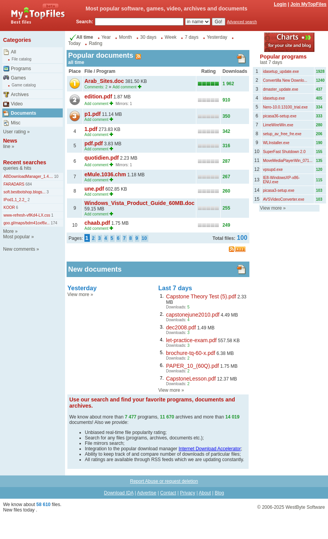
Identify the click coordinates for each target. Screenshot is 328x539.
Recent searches (24, 162)
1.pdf (90, 129)
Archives (20, 94)
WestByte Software (305, 507)
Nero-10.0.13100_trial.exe (285, 107)
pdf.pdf (93, 143)
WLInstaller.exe (276, 143)
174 (53, 223)
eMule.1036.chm (105, 174)
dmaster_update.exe (280, 89)
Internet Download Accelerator (210, 448)
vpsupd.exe (273, 169)
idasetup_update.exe (281, 71)
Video (16, 104)
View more (78, 294)
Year (106, 37)
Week (170, 37)
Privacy (187, 493)
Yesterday (217, 37)
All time (80, 37)
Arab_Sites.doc (104, 81)
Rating (95, 43)
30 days (148, 37)
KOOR (9, 207)
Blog (219, 493)
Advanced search (242, 22)
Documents (23, 113)
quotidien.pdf (101, 158)
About (205, 493)
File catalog (21, 59)
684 (28, 184)
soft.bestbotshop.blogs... (24, 192)
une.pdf (94, 189)
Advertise (146, 493)
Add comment (125, 87)
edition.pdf (98, 96)
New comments (19, 249)
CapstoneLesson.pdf (191, 378)
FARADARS (13, 184)
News (10, 141)
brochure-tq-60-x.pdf (190, 353)
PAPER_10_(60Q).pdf (192, 366)
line (6, 146)
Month (125, 37)
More (8, 231)
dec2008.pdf (181, 327)
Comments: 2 (95, 87)
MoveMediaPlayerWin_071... (288, 160)
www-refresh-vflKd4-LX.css (26, 215)
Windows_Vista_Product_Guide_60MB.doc (139, 203)
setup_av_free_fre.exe (282, 134)
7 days (191, 37)
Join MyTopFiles (308, 4)
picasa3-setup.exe (278, 190)
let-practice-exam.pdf (191, 340)
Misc (16, 123)
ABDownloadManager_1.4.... (28, 176)
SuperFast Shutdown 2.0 (284, 152)
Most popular (16, 236)
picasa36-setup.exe (280, 116)
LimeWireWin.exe (278, 125)
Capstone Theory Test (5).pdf (201, 296)
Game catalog (24, 85)
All (13, 52)
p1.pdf (92, 114)
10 (55, 176)
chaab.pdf (97, 223)
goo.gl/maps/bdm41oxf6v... (26, 223)
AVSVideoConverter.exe (283, 199)
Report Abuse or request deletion (164, 481)
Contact (168, 493)
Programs (21, 68)
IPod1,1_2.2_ (15, 200)
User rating (14, 131)
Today (74, 43)
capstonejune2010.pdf (193, 315)
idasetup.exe (274, 98)
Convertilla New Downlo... (285, 80)
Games (18, 78)
